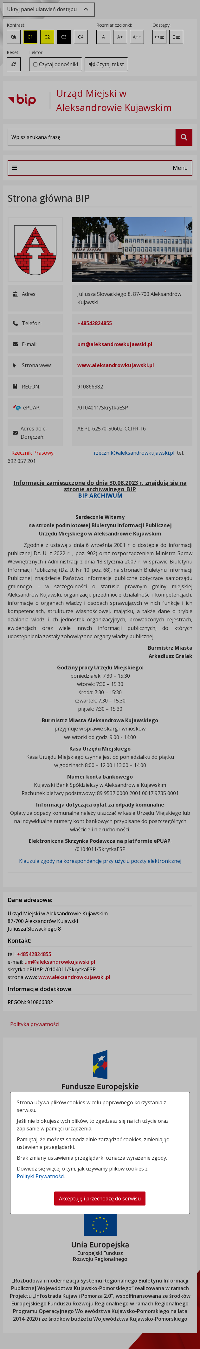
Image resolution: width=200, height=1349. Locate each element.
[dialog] (100, 674)
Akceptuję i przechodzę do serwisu (100, 1198)
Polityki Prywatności (40, 1176)
